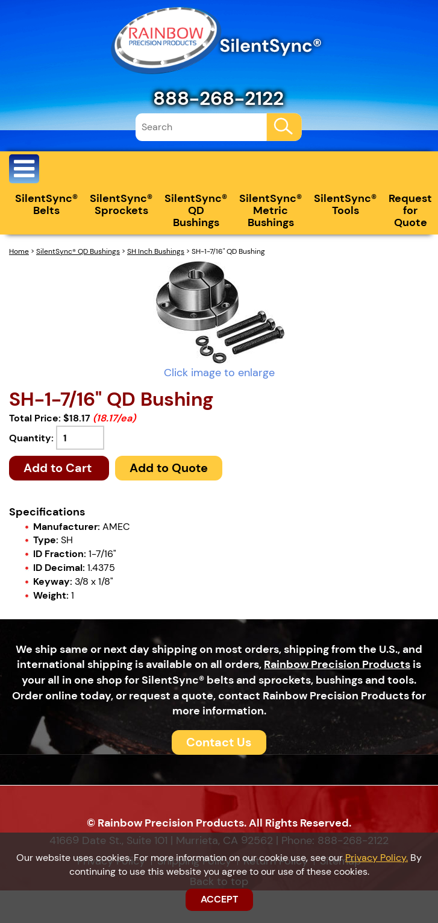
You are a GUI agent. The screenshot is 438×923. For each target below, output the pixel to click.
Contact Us (219, 742)
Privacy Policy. (376, 857)
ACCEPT (219, 899)
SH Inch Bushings (155, 251)
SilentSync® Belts (46, 204)
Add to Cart (59, 468)
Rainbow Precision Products (337, 664)
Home (19, 251)
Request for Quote (410, 210)
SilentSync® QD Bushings (195, 210)
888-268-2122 (218, 98)
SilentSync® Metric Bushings (270, 210)
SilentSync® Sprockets (121, 204)
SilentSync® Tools (345, 204)
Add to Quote (169, 468)
